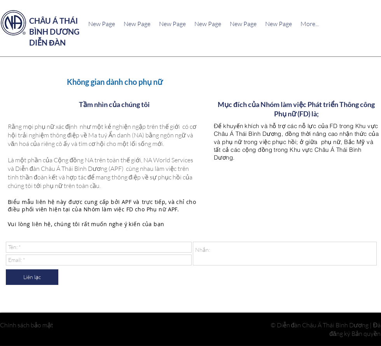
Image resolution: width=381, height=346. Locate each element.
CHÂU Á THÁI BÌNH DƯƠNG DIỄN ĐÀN (54, 31)
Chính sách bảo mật (26, 324)
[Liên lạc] (32, 277)
